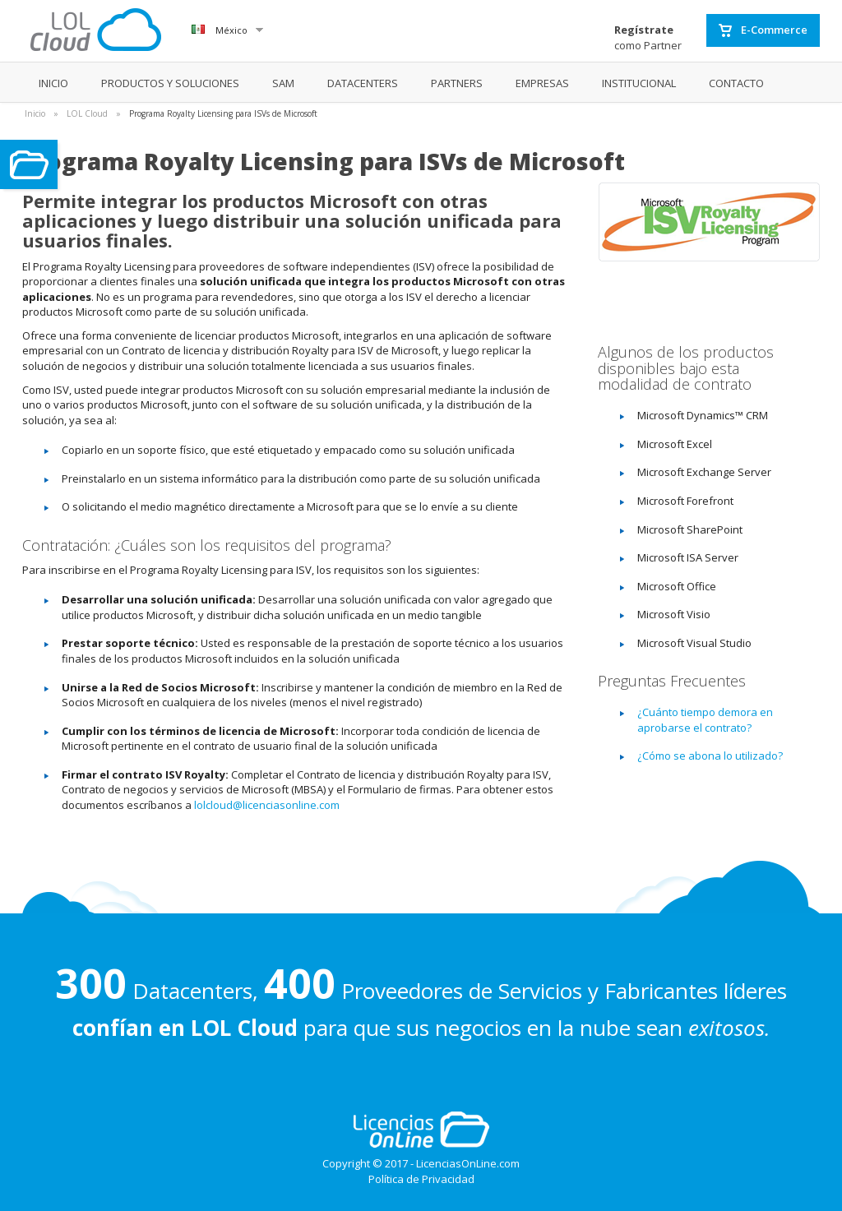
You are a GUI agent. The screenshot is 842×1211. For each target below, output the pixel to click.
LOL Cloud (87, 113)
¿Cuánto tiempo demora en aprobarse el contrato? (705, 720)
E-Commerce (763, 30)
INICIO (53, 83)
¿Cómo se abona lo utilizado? (710, 755)
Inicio (35, 113)
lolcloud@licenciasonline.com (267, 804)
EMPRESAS (542, 83)
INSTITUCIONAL (639, 83)
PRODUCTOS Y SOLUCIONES (170, 83)
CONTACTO (736, 83)
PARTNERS (457, 83)
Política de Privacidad (421, 1179)
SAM (283, 83)
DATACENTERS (362, 83)
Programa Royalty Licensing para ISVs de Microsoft (223, 113)
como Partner (648, 37)
